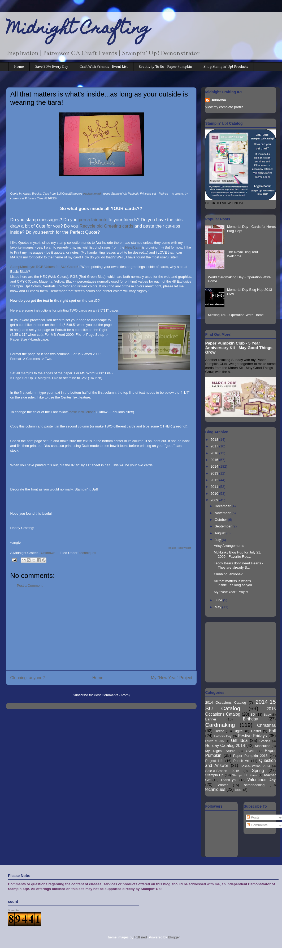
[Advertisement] (101, 633)
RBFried (140, 937)
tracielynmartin (92, 193)
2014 (215, 466)
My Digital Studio (220, 751)
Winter (223, 785)
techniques (87, 553)
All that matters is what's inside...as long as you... (234, 583)
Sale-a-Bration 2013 (255, 765)
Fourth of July (214, 741)
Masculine (263, 746)
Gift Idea (239, 740)
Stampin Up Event (245, 775)
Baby (267, 714)
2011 (215, 487)
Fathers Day (223, 736)
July (218, 540)
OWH (250, 751)
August (220, 533)
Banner (210, 719)
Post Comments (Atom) (112, 695)
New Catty (133, 247)
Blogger (174, 937)
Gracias (264, 741)
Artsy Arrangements (229, 546)
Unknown (218, 100)
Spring (258, 770)
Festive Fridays (252, 735)
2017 (215, 446)
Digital (238, 731)
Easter (256, 731)
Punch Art (241, 761)
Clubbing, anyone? (27, 678)
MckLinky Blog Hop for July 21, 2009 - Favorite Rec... (237, 554)
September (223, 526)
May (218, 607)
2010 (215, 494)
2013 (215, 473)
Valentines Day (261, 779)
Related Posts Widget (179, 548)
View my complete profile (224, 107)
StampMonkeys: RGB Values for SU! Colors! (44, 267)
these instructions (82, 412)
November (223, 513)
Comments (257, 825)
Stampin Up (214, 775)
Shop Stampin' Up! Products (225, 67)
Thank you (228, 780)
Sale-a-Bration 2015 (222, 771)
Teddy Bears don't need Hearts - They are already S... (238, 565)
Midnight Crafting (78, 29)
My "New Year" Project (171, 678)
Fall (272, 730)
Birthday (250, 719)
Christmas (266, 725)
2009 (215, 500)
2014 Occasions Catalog (225, 702)
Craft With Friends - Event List (104, 67)
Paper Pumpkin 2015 (250, 756)
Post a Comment (30, 586)
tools (238, 790)
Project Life (214, 761)
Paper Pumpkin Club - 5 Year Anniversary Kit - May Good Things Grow (238, 347)
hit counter (13, 910)
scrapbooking (254, 785)
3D (253, 714)
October (221, 520)
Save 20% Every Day (51, 67)
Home (19, 67)
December (223, 506)
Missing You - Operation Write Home (236, 315)
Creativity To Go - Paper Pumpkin (165, 67)
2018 (215, 440)
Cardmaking (220, 725)
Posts (253, 817)
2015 (215, 460)
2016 (215, 453)
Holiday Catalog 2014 (225, 745)
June (219, 600)
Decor (219, 731)
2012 (215, 480)
